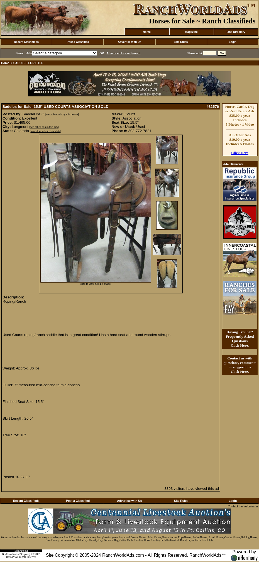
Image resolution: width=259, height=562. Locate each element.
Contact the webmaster (243, 506)
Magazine (191, 31)
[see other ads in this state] (45, 131)
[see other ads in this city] (43, 127)
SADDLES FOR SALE (28, 63)
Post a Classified (78, 41)
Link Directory (235, 31)
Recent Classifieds (26, 41)
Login (232, 41)
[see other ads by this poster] (62, 114)
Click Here (239, 153)
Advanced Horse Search (123, 53)
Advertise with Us (129, 41)
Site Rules (181, 41)
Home (147, 31)
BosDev (10, 557)
